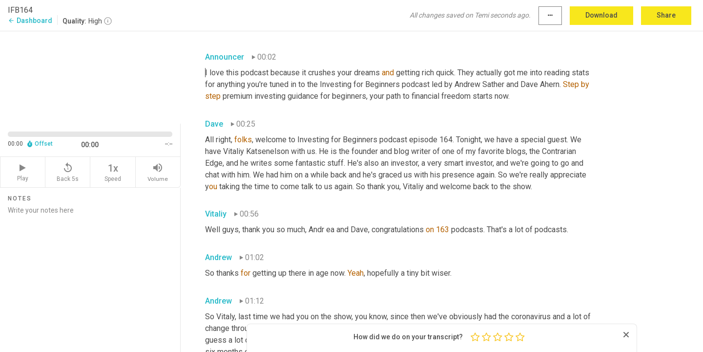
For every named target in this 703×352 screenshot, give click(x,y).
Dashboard (30, 20)
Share (666, 15)
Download (601, 15)
